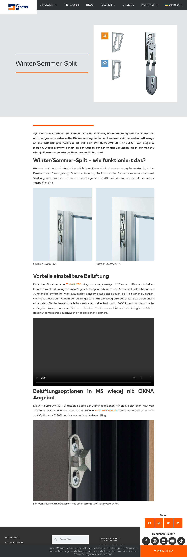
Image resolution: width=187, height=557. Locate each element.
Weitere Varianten (106, 410)
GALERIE (128, 5)
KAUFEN (108, 5)
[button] (149, 523)
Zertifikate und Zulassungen (109, 539)
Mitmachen (12, 537)
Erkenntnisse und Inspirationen (111, 546)
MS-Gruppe (71, 5)
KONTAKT (149, 5)
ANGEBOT (48, 5)
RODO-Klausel (14, 542)
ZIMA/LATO (73, 284)
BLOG (90, 5)
